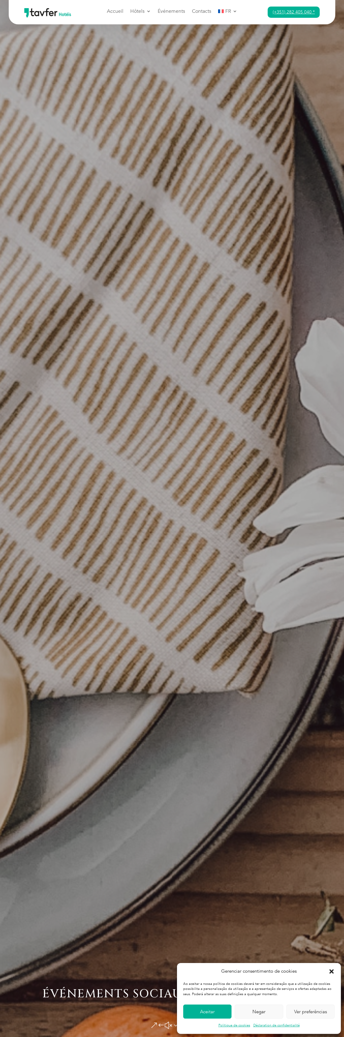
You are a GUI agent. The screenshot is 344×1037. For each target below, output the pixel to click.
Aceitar (207, 1012)
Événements (171, 12)
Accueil (115, 12)
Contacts (201, 12)
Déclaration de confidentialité (276, 1025)
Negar (258, 1012)
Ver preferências (310, 1012)
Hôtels (137, 12)
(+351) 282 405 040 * (294, 12)
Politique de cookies (234, 1025)
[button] (331, 971)
